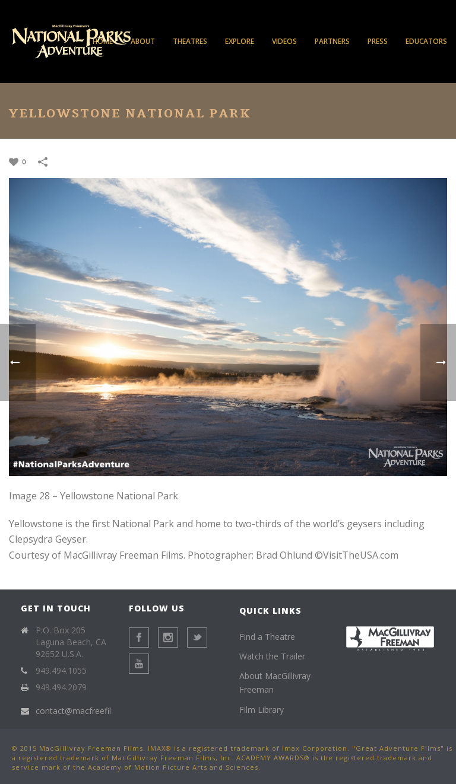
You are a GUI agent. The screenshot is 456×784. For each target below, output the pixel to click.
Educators (426, 41)
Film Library (261, 709)
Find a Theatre (267, 636)
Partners (332, 41)
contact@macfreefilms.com (89, 711)
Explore (239, 41)
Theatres (190, 41)
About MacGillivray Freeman (275, 682)
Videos (284, 41)
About (143, 41)
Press (378, 41)
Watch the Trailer (272, 656)
